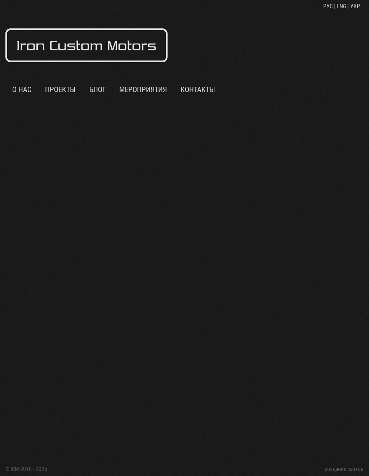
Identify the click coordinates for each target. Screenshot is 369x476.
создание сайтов (344, 468)
